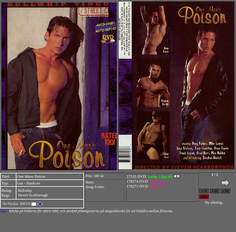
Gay (20, 183)
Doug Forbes (94, 187)
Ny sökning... (215, 202)
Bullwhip (25, 190)
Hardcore (33, 183)
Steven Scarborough (33, 195)
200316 (25, 204)
